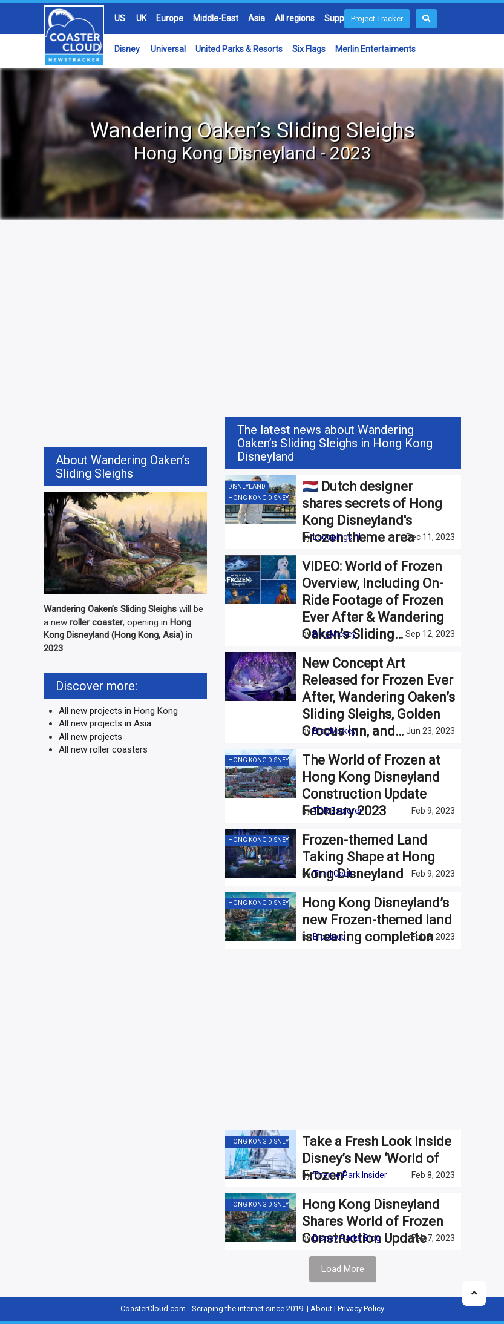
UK (141, 18)
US (119, 18)
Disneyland (247, 486)
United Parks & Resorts (239, 49)
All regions (295, 18)
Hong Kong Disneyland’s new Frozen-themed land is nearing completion (377, 919)
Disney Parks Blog (347, 1238)
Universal (168, 49)
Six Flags (309, 49)
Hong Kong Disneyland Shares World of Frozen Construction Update (372, 1221)
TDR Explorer (337, 810)
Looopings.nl (337, 537)
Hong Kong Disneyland (267, 498)
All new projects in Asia (105, 723)
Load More (342, 1268)
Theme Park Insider (350, 1175)
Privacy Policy (361, 1308)
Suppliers (342, 18)
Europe (169, 18)
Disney (127, 49)
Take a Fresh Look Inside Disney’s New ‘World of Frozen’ (376, 1158)
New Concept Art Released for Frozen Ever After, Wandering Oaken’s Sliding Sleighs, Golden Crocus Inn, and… (378, 697)
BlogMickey (334, 634)
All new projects (90, 736)
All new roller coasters (103, 749)
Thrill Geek (333, 873)
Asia (256, 18)
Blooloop (329, 936)
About (321, 1308)
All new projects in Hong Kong (118, 710)
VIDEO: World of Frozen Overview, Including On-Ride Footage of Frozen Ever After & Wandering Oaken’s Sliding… (373, 600)
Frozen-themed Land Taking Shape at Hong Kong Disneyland (368, 856)
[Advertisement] (252, 320)
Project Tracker (377, 18)
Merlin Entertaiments (375, 49)
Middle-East (215, 18)
